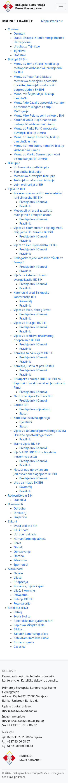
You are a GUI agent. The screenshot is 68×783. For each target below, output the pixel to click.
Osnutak (19, 33)
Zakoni (12, 521)
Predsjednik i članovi (33, 202)
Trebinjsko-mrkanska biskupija (34, 180)
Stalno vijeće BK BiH (27, 444)
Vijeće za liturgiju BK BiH (30, 323)
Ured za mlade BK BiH (28, 483)
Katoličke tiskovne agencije (39, 680)
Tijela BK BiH (16, 189)
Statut (23, 413)
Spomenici (21, 565)
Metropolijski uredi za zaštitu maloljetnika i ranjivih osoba (33, 213)
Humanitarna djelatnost (30, 539)
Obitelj (18, 547)
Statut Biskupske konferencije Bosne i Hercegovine (39, 40)
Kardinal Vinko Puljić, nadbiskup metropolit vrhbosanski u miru (35, 122)
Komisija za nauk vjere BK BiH (33, 353)
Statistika (20, 500)
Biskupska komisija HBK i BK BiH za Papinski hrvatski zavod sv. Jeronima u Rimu (39, 383)
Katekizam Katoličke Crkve (31, 638)
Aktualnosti (15, 569)
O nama (13, 29)
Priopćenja (21, 582)
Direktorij (20, 513)
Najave (18, 573)
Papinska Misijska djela (29, 625)
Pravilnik (25, 206)
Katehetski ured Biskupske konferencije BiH (31, 295)
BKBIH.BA (25, 756)
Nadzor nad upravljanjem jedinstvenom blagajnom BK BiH (35, 472)
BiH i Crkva (21, 530)
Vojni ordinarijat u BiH (28, 185)
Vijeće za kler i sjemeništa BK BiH (36, 245)
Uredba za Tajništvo (27, 46)
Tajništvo (19, 51)
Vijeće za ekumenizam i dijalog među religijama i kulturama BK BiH (38, 230)
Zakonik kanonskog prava (31, 634)
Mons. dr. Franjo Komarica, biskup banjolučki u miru (36, 139)
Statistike (20, 55)
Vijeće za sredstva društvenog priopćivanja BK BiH (33, 338)
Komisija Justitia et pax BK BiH (34, 366)
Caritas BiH (21, 405)
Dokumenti (15, 504)
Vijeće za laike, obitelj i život (32, 310)
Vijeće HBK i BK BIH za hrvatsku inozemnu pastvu (35, 454)
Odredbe (19, 508)
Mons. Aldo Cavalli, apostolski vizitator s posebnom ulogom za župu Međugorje (39, 107)
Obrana (19, 556)
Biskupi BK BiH (18, 59)
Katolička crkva (18, 608)
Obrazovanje (22, 552)
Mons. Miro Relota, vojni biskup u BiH (39, 115)
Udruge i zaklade (25, 534)
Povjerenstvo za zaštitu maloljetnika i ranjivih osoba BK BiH (38, 195)
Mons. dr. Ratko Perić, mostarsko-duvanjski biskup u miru (36, 130)
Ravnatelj (25, 301)
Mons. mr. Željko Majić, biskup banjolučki (34, 96)
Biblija (18, 629)
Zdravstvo (20, 560)
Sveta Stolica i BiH (25, 526)
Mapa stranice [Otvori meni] (52, 21)
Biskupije (14, 163)
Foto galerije (22, 603)
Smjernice (20, 517)
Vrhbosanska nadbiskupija (31, 167)
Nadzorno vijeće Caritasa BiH (33, 396)
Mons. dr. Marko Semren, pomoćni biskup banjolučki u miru (37, 156)
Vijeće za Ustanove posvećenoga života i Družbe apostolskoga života (40, 433)
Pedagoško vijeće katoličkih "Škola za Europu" (38, 260)
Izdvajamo (21, 595)
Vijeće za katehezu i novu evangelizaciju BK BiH (30, 277)
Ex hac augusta (24, 642)
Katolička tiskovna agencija (32, 418)
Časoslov (19, 647)
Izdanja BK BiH (23, 599)
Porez (17, 543)
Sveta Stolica (22, 616)
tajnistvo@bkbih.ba (20, 746)
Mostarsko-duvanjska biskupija (34, 176)
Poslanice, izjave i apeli (29, 586)
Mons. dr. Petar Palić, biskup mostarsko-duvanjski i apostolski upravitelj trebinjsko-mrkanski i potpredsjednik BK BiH (35, 83)
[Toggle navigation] (61, 6)
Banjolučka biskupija (27, 172)
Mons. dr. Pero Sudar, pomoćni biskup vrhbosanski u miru (39, 148)
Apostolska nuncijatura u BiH (33, 621)
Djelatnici (25, 422)
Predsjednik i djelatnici (34, 409)
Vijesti (18, 578)
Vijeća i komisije (24, 590)
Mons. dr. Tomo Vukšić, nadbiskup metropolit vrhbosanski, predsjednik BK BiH (38, 68)
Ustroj (18, 612)
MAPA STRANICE (30, 760)
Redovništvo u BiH (20, 495)
